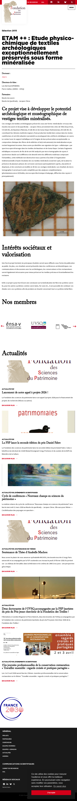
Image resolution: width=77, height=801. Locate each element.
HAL (42, 2)
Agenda (5, 756)
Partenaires (7, 739)
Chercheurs (6, 742)
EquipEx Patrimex (8, 746)
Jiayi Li (4, 77)
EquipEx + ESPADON (9, 749)
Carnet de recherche (30, 2)
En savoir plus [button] (59, 786)
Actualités (6, 752)
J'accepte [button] (51, 793)
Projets (5, 735)
